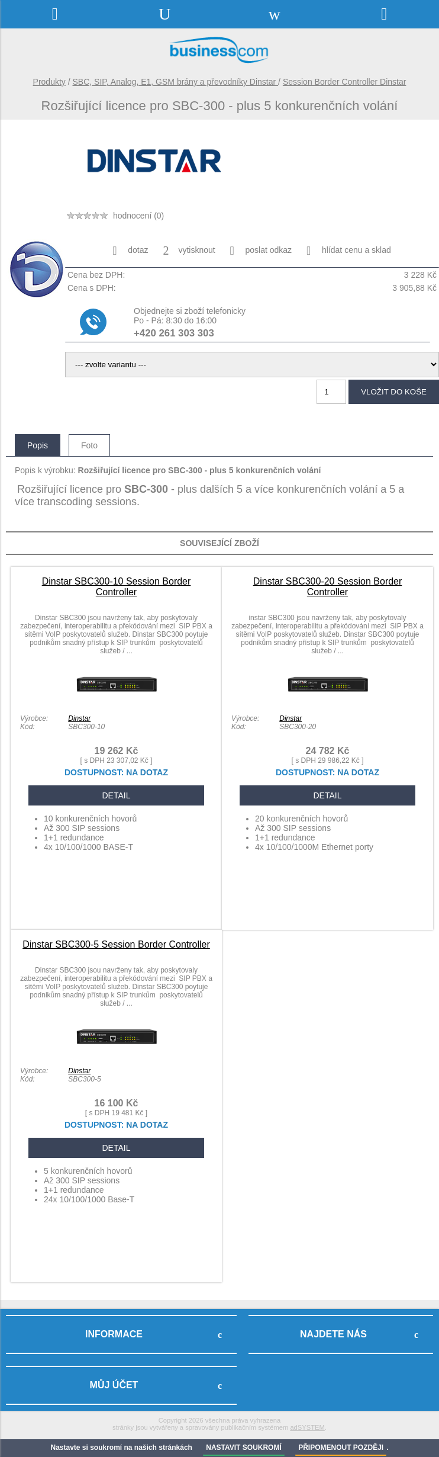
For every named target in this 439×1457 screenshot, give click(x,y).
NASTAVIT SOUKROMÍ (244, 1447)
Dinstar (79, 718)
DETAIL (116, 795)
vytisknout (189, 250)
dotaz (130, 250)
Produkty (49, 81)
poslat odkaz (261, 250)
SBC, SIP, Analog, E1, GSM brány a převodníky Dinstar (176, 81)
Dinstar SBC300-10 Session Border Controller (116, 586)
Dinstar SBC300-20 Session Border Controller (327, 586)
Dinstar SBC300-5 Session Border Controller (116, 944)
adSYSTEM (307, 1427)
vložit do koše (394, 391)
